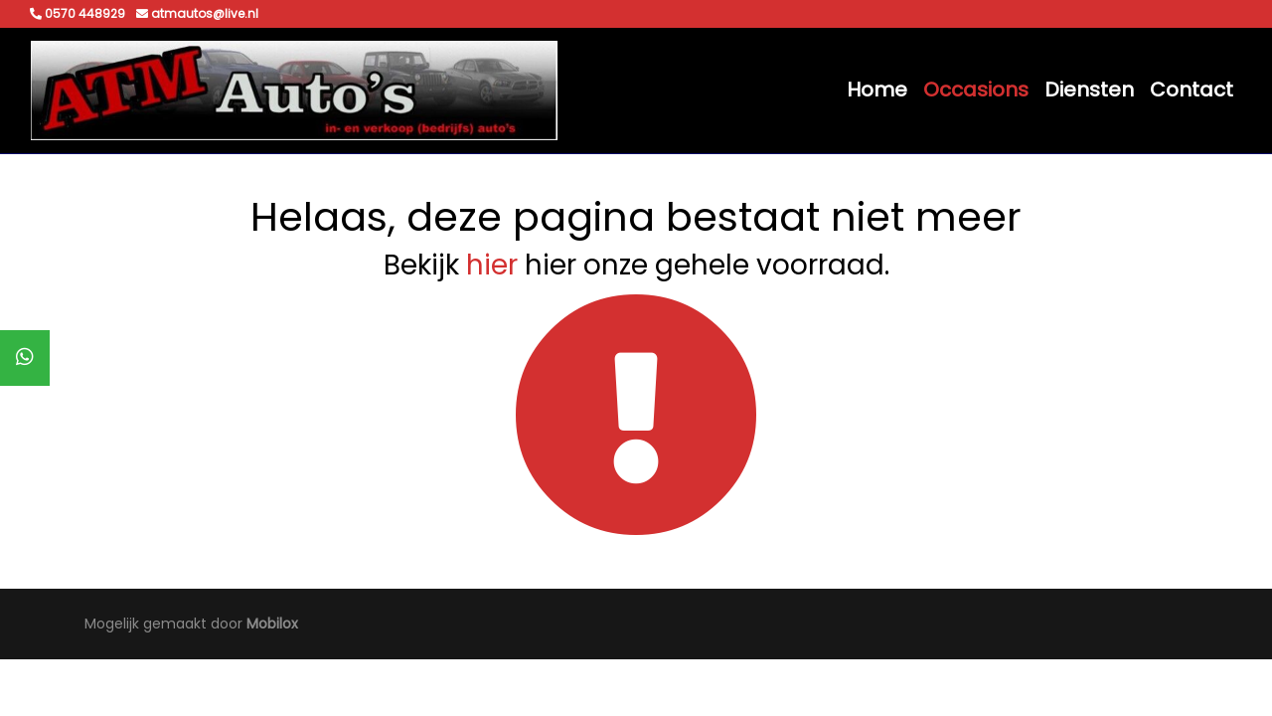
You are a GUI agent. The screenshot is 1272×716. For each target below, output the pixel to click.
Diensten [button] (1089, 89)
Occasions (976, 89)
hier (492, 265)
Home (877, 89)
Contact (1191, 89)
